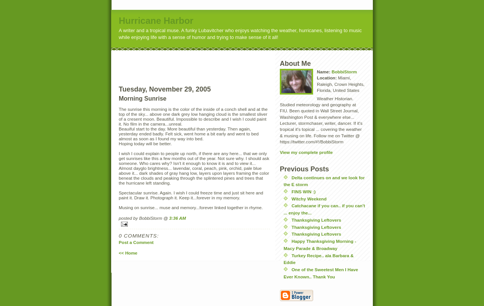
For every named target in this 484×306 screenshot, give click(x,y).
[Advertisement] (208, 61)
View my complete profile (306, 152)
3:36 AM (177, 218)
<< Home (128, 252)
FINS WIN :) (304, 191)
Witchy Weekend (309, 198)
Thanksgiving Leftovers (316, 219)
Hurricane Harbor (156, 21)
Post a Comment (136, 242)
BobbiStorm (344, 71)
